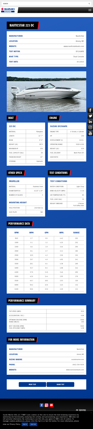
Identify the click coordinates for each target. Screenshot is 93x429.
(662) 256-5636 (78, 365)
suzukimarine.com (77, 359)
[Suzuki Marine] (8, 10)
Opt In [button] (25, 424)
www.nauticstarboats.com (74, 46)
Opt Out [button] (33, 424)
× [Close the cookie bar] (91, 412)
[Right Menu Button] (89, 10)
